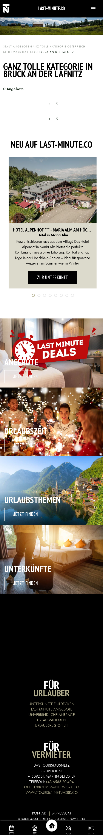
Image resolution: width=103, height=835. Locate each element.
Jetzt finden (25, 376)
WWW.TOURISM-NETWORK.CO (52, 792)
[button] (91, 8)
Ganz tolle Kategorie (48, 46)
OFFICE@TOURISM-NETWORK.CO (51, 787)
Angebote (21, 46)
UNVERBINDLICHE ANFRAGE (51, 714)
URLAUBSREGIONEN (51, 725)
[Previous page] (49, 103)
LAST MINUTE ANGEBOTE (51, 709)
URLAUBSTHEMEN (51, 719)
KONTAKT (40, 813)
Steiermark (12, 52)
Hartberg (30, 52)
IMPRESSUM (61, 813)
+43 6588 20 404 (60, 781)
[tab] (33, 295)
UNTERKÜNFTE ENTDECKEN (51, 703)
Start (7, 46)
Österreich (76, 46)
